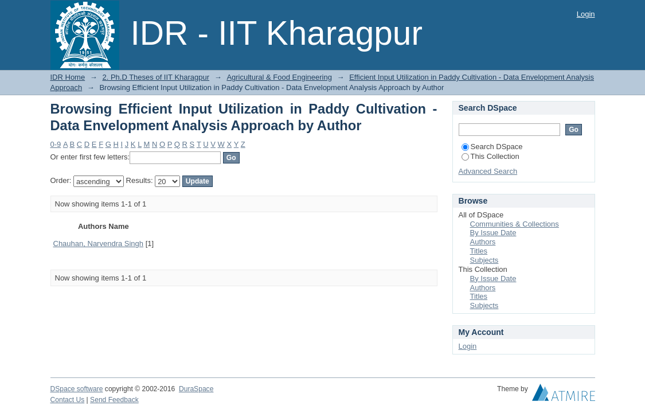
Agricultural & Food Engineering (279, 77)
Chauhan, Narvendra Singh (98, 243)
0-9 (55, 144)
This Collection (490, 156)
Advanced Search (488, 171)
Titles (479, 251)
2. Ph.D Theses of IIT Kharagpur (155, 77)
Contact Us (67, 400)
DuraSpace (196, 389)
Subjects (484, 260)
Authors (483, 241)
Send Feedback (114, 400)
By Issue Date (493, 232)
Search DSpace (492, 146)
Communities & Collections (514, 224)
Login (586, 14)
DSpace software (76, 389)
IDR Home (67, 77)
